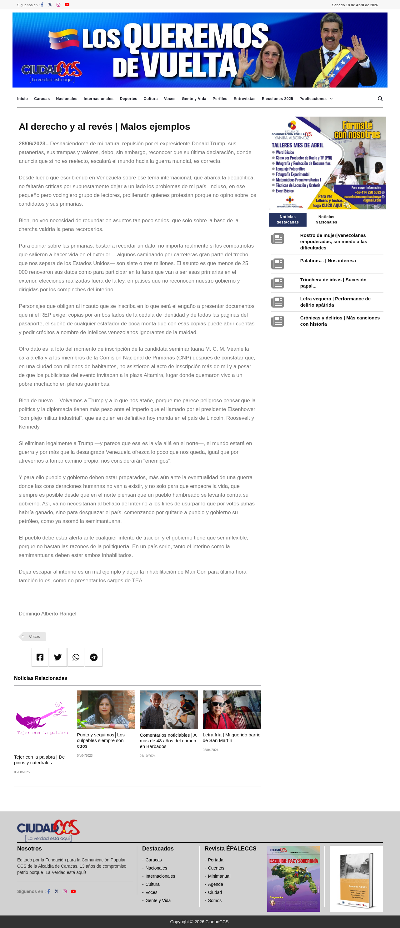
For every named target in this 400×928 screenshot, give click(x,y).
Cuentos (216, 867)
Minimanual (219, 876)
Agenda (215, 884)
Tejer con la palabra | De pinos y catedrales (39, 759)
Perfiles (219, 99)
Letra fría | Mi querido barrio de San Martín (232, 737)
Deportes (128, 99)
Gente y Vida (194, 99)
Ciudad (215, 892)
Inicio (22, 99)
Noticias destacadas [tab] (288, 219)
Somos (215, 900)
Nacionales (67, 99)
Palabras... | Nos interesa (328, 260)
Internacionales (99, 99)
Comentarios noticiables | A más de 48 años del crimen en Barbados (168, 740)
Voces (170, 99)
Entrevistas (245, 99)
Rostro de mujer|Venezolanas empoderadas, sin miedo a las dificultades (333, 241)
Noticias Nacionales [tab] (326, 219)
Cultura (150, 99)
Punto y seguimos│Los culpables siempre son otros (101, 740)
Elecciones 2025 (277, 99)
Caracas (42, 99)
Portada (215, 859)
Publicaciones (313, 99)
